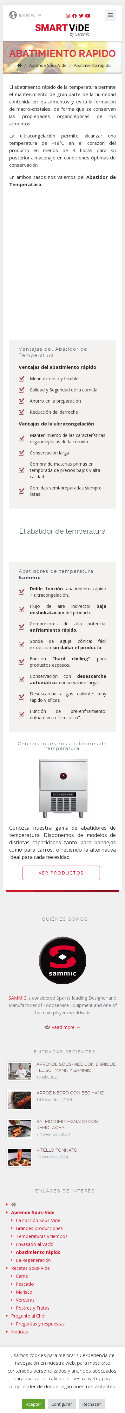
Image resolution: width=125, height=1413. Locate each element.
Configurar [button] (61, 1404)
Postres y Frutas (32, 1308)
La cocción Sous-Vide (38, 1220)
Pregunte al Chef (28, 1316)
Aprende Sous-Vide (48, 65)
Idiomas (22, 15)
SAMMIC (17, 998)
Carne (22, 1276)
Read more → (65, 1027)
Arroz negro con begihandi (70, 1092)
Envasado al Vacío (35, 1244)
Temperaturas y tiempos (42, 1236)
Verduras (25, 1300)
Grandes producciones (39, 1228)
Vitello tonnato (56, 1150)
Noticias (19, 1332)
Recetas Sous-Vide (30, 1268)
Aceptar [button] (33, 1404)
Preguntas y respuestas (40, 1324)
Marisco (24, 1292)
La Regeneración (33, 1260)
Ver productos (61, 873)
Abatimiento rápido (92, 65)
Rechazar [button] (91, 1404)
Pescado (25, 1284)
